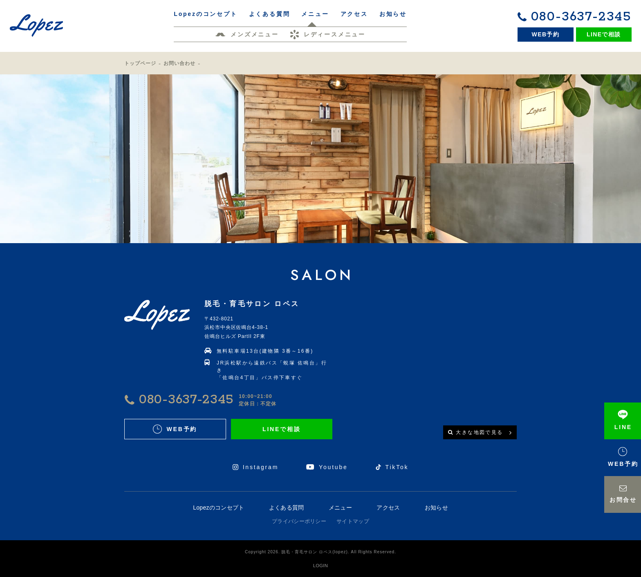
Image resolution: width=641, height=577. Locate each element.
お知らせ (436, 507)
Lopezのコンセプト (218, 507)
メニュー (340, 507)
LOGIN (320, 565)
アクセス (388, 507)
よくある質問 (286, 507)
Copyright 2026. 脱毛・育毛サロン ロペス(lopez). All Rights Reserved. (320, 552)
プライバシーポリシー (299, 521)
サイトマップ (352, 521)
